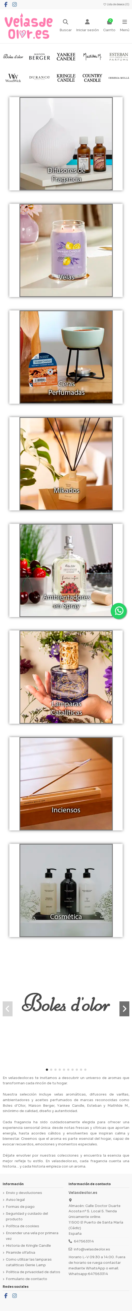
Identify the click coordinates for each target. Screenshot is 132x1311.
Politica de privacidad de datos (33, 1272)
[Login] (87, 26)
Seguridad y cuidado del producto (27, 1216)
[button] (47, 1070)
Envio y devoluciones (24, 1192)
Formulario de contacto (26, 1279)
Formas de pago (20, 1206)
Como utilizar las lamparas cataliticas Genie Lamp (29, 1262)
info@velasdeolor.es (92, 1249)
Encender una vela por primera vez (32, 1236)
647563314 (84, 1241)
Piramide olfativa (20, 1252)
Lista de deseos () (116, 4)
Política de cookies (22, 1226)
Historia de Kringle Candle (28, 1245)
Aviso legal (15, 1199)
